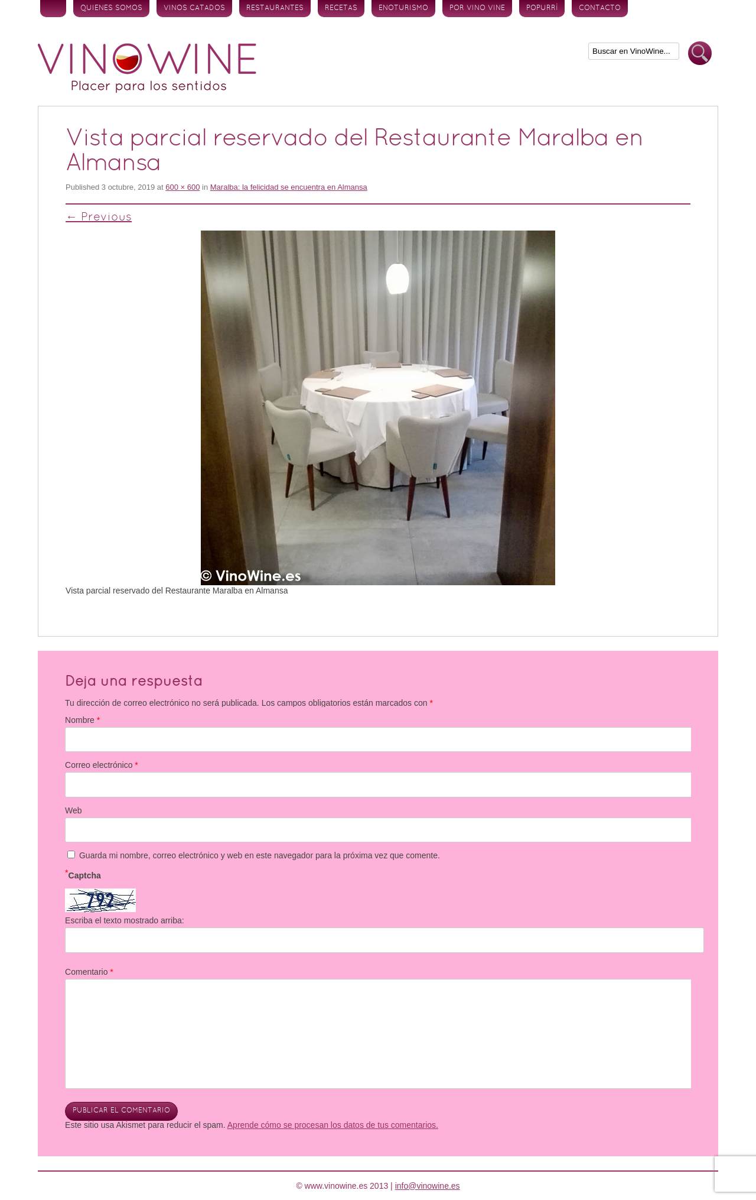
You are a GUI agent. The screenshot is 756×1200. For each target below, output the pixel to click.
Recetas (341, 8)
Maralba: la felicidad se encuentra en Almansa (288, 187)
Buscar (699, 53)
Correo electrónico (101, 765)
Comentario (89, 972)
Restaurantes (275, 8)
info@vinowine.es (427, 1186)
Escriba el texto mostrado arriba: (124, 920)
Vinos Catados (194, 8)
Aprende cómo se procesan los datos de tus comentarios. (332, 1125)
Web (73, 810)
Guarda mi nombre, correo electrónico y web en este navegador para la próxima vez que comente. (259, 855)
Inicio (53, 8)
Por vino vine (477, 8)
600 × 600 (182, 187)
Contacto (600, 8)
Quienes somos (111, 8)
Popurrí (542, 8)
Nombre (82, 720)
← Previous (99, 217)
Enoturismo (403, 8)
